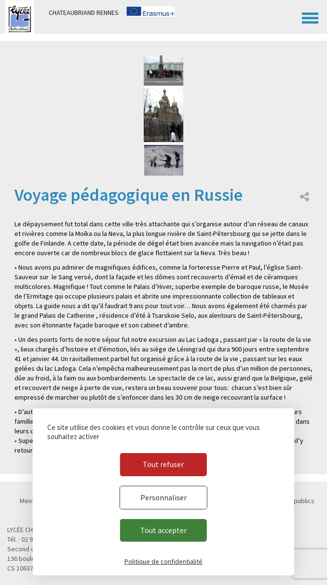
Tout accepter (163, 530)
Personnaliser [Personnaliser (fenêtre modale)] (163, 497)
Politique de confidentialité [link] (163, 561)
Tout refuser (163, 464)
